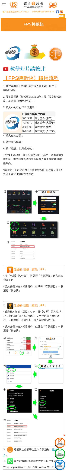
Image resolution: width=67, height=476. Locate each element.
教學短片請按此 (24, 69)
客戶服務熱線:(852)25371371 (15, 12)
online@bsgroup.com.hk (43, 12)
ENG (62, 16)
